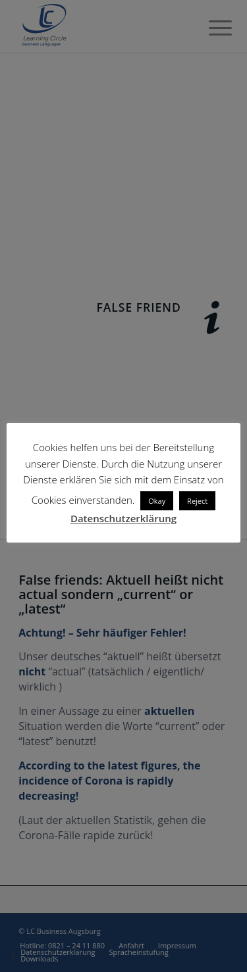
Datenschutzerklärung (123, 518)
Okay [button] (156, 501)
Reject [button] (197, 501)
